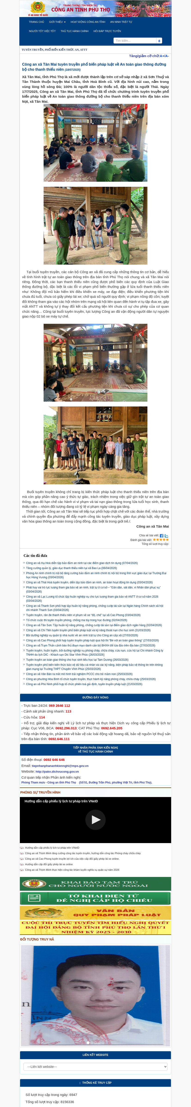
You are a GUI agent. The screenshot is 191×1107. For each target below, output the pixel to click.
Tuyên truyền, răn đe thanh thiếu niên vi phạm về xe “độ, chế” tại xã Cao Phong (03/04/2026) (83, 615)
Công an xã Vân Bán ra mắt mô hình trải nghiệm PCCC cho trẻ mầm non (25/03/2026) (79, 674)
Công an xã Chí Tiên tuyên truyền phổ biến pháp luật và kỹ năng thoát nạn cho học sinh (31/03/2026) (88, 630)
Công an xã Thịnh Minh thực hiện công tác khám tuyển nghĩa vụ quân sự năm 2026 (72, 869)
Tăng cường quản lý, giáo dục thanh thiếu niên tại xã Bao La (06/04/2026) (71, 568)
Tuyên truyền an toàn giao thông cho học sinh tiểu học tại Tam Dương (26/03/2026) (77, 659)
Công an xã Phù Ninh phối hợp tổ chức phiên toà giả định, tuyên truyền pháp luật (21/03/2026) (84, 684)
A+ (162, 56)
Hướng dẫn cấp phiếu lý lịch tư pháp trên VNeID (52, 847)
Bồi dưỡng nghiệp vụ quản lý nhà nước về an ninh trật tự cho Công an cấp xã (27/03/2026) (82, 635)
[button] (37, 21)
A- (167, 56)
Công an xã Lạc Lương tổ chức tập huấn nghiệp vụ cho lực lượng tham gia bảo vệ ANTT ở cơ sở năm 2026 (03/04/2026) (92, 598)
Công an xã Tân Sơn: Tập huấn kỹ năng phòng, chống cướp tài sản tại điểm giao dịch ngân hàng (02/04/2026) (94, 625)
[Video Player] (95, 820)
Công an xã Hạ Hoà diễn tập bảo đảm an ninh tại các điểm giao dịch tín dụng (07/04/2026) (82, 563)
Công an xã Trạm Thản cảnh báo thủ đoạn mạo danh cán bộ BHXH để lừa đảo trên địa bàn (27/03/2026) (90, 645)
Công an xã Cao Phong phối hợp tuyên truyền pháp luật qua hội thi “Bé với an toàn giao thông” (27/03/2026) (92, 640)
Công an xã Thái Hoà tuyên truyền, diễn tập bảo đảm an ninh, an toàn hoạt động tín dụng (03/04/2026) (89, 582)
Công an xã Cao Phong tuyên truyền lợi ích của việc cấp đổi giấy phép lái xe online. (72, 858)
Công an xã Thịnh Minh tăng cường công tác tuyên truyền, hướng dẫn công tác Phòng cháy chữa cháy (83, 853)
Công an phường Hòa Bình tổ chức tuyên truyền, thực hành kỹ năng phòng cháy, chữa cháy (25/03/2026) (91, 679)
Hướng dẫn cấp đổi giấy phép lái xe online (49, 864)
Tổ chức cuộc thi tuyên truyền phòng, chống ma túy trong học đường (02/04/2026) (76, 620)
